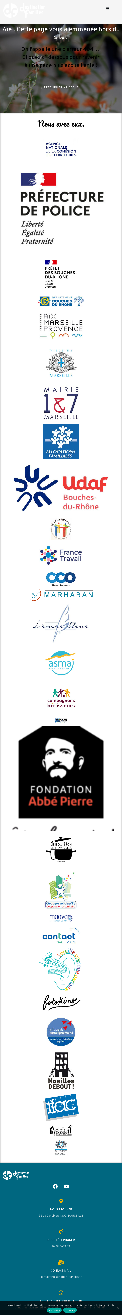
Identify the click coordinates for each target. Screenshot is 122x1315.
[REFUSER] (118, 1308)
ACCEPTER (54, 1310)
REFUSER (70, 1310)
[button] (107, 8)
